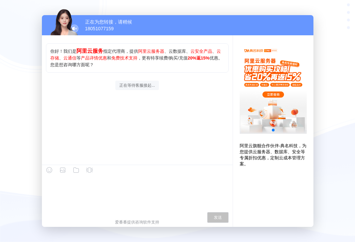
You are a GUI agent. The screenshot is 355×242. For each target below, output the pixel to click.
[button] (273, 130)
